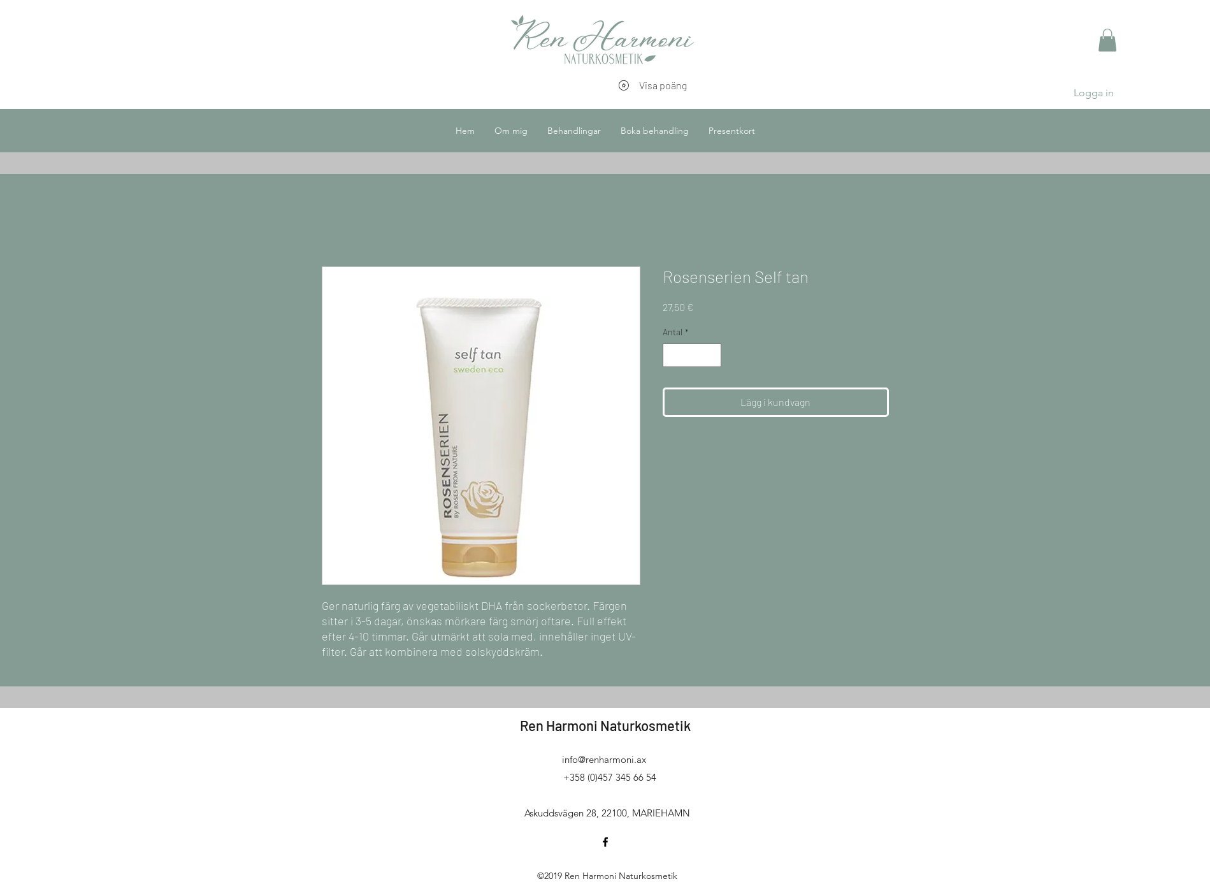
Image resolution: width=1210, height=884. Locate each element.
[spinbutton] (692, 355)
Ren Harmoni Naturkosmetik (605, 725)
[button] (1107, 40)
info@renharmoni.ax (604, 759)
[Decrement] (673, 355)
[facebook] (605, 842)
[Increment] (711, 355)
